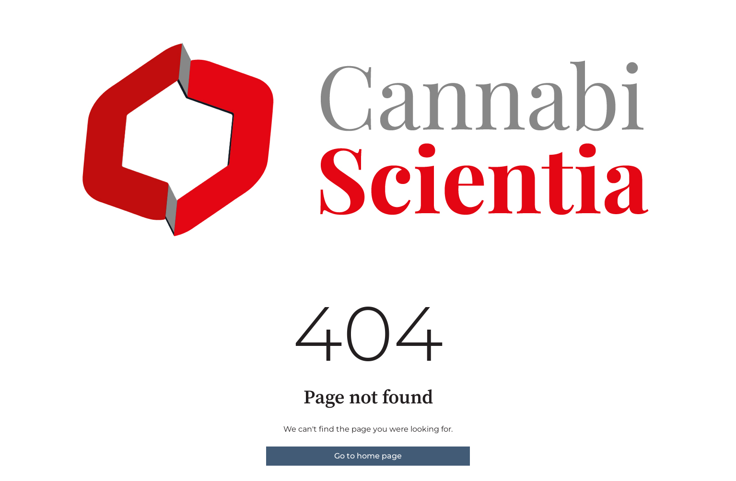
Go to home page (368, 455)
